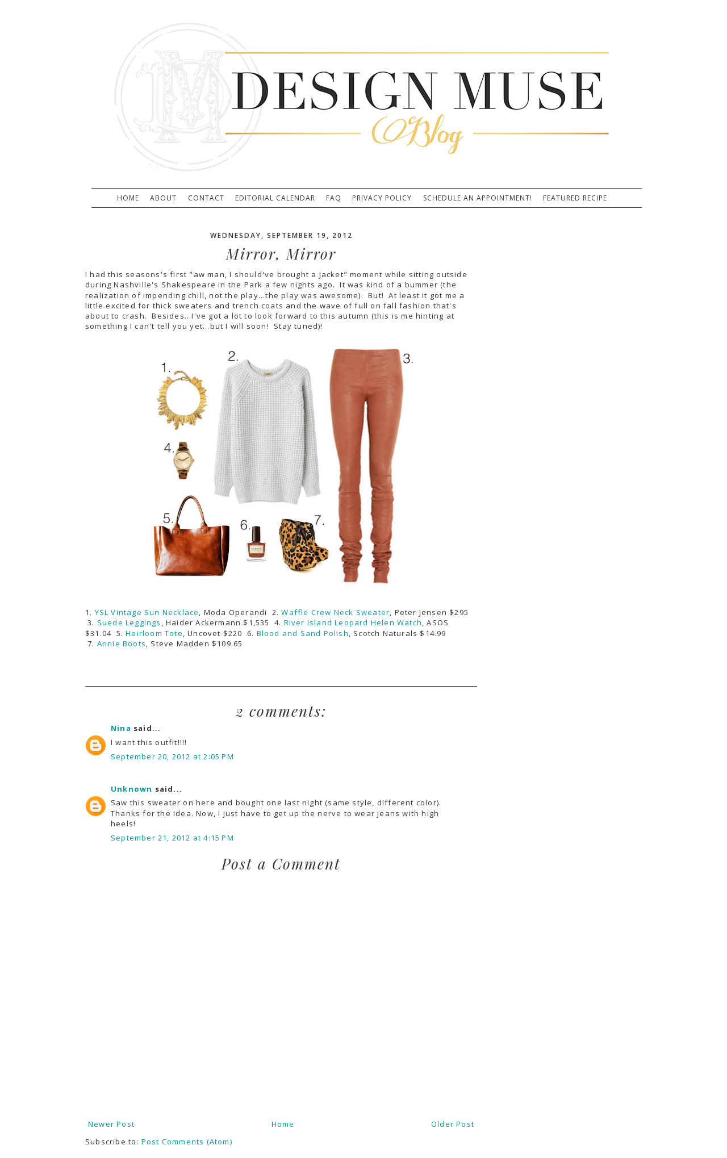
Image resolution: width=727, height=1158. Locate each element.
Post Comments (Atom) (186, 1141)
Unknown (131, 789)
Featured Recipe (575, 198)
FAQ (333, 198)
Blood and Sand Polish (303, 633)
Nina (121, 728)
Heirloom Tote (154, 633)
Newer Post (111, 1124)
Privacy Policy (382, 198)
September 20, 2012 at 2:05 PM (172, 756)
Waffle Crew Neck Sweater (335, 612)
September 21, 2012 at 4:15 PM (172, 838)
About (163, 198)
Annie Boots (121, 643)
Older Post (452, 1124)
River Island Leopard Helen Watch (353, 622)
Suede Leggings (129, 622)
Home (128, 198)
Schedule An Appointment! (477, 198)
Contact (206, 198)
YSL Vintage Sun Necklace (147, 612)
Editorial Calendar (275, 198)
